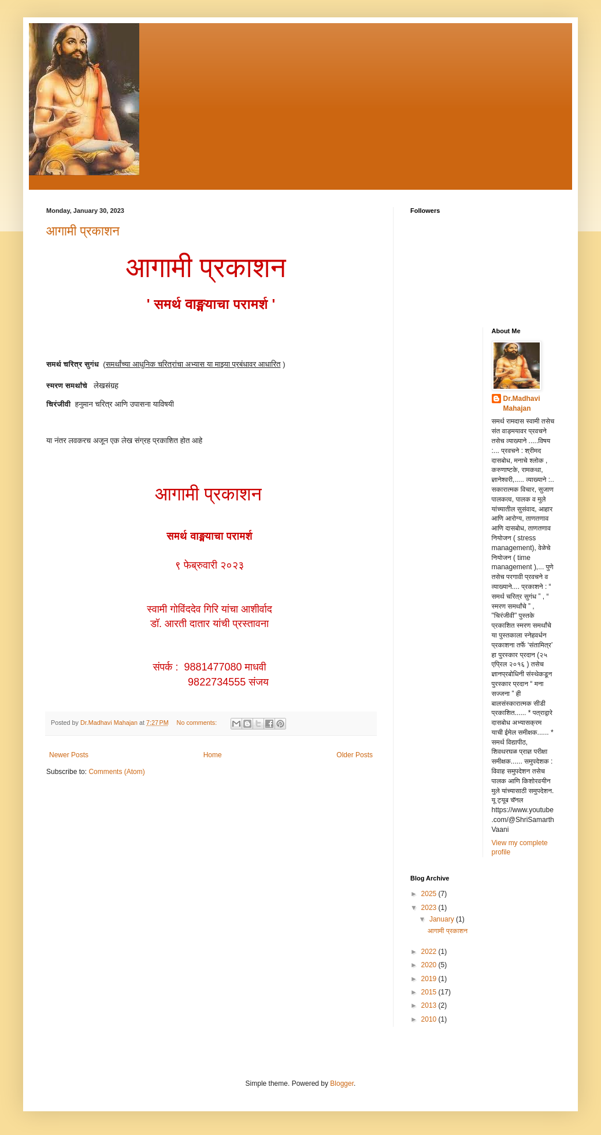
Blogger (342, 1083)
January (442, 919)
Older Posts (354, 755)
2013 (430, 1005)
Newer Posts (68, 755)
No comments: (198, 722)
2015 (430, 992)
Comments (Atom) (116, 772)
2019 (430, 979)
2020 (430, 965)
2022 (430, 952)
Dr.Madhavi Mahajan (521, 403)
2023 (430, 908)
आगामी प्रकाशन (83, 231)
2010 (430, 1019)
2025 (430, 894)
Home (212, 755)
